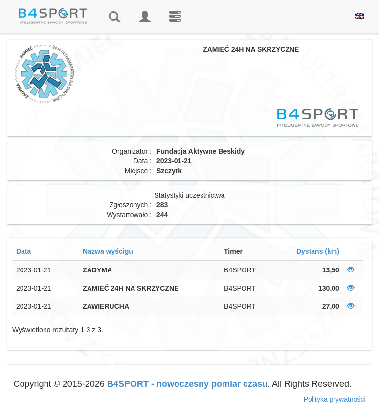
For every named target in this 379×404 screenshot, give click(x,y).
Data (23, 251)
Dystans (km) (317, 251)
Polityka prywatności (335, 399)
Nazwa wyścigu (108, 251)
